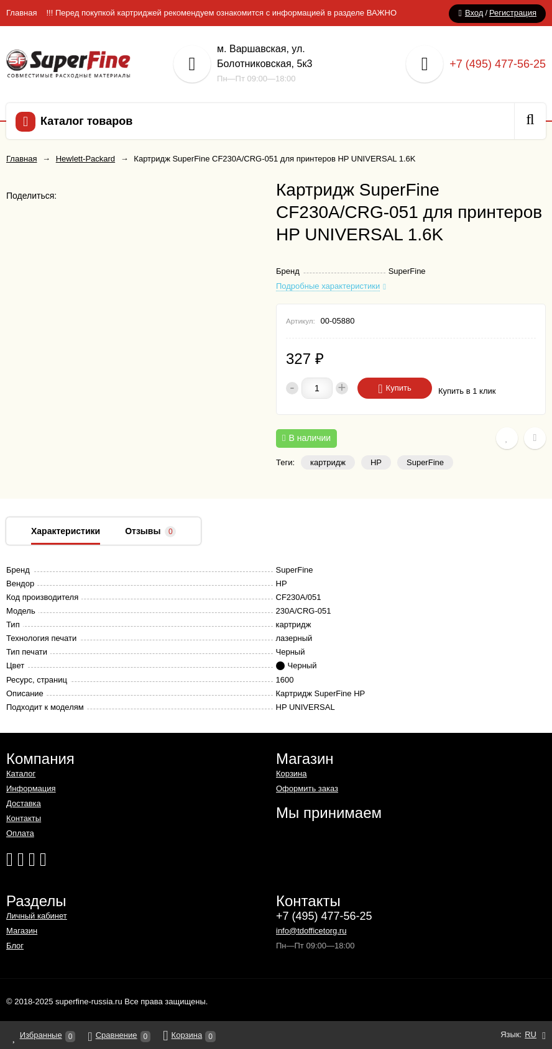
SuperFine (425, 462)
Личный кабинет (36, 915)
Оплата (20, 833)
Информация (31, 788)
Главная (21, 12)
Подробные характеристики (328, 286)
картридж (328, 462)
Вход (474, 12)
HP (376, 462)
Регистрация (512, 12)
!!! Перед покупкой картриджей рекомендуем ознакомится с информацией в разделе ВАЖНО (221, 12)
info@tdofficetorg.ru (311, 930)
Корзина (291, 773)
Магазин (21, 930)
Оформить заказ (307, 788)
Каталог (20, 773)
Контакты (23, 818)
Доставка (23, 803)
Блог (15, 945)
